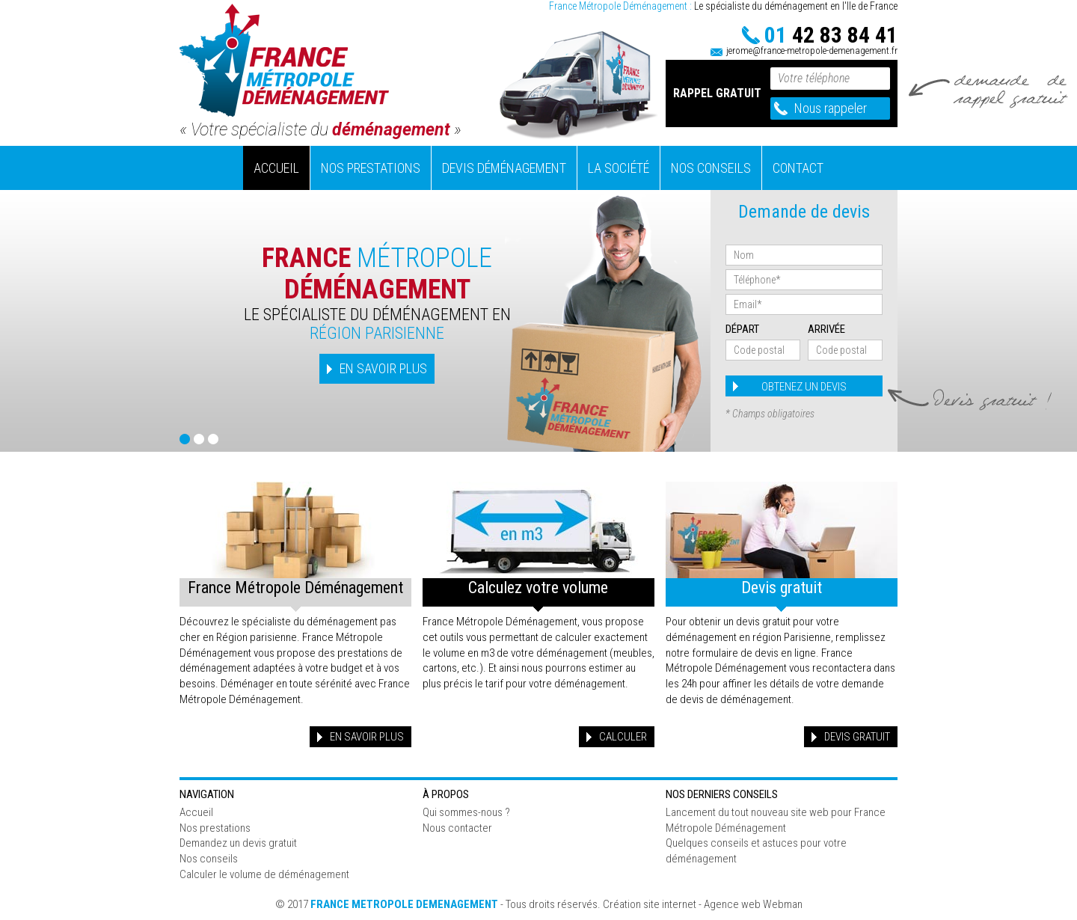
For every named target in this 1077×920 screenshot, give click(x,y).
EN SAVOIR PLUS (383, 368)
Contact (798, 168)
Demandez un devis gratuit (238, 843)
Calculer (623, 736)
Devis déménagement (504, 168)
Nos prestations (370, 168)
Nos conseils (711, 168)
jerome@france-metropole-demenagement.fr (812, 50)
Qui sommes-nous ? (466, 812)
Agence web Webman (753, 904)
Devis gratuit (857, 736)
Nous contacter (457, 828)
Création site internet (649, 904)
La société (618, 168)
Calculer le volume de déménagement (264, 874)
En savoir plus (367, 736)
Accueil (276, 168)
